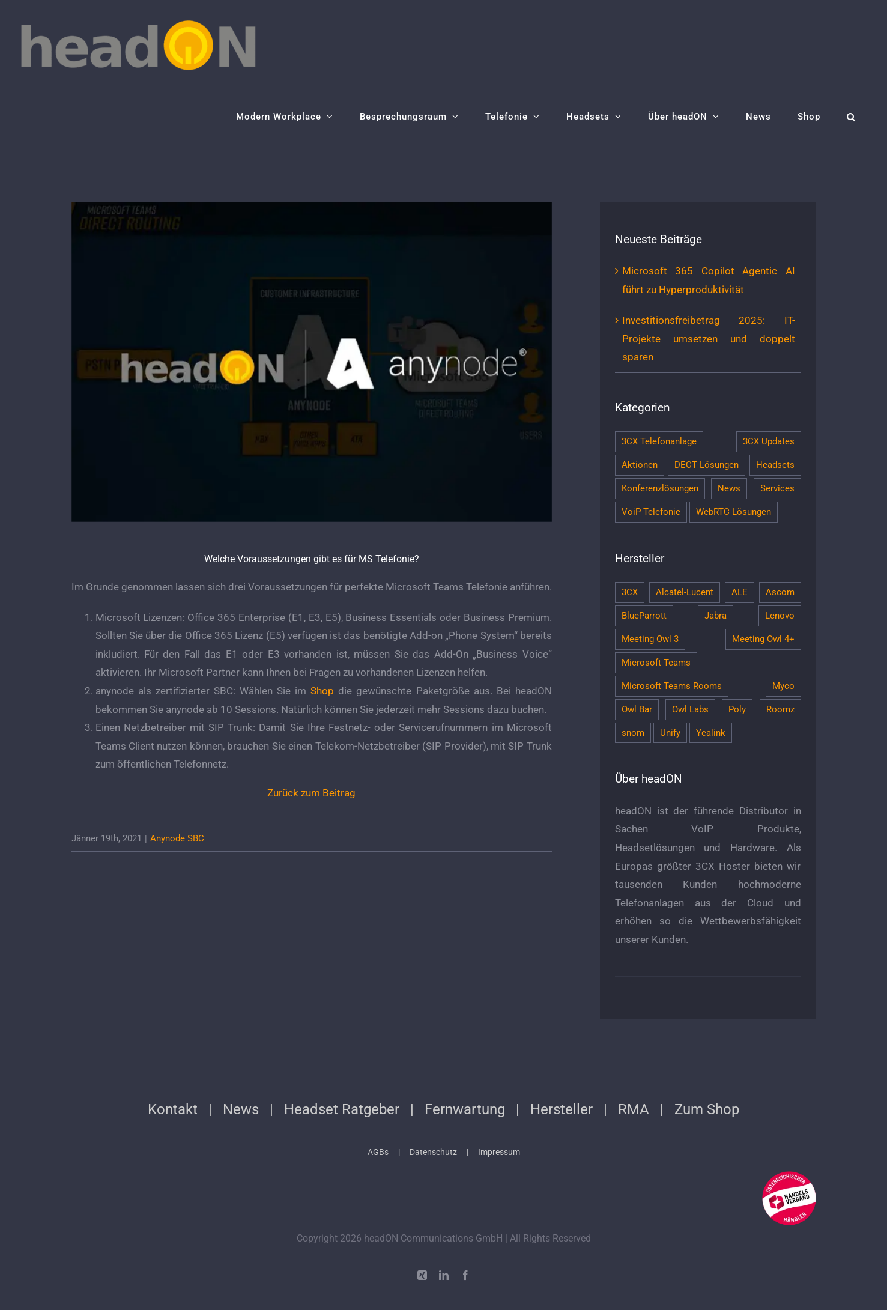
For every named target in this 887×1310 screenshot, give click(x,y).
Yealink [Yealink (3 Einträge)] (710, 732)
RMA (633, 1109)
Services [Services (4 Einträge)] (777, 488)
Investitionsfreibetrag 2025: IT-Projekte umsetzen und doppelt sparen (708, 338)
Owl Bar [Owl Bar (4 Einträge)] (637, 709)
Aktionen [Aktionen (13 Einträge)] (640, 464)
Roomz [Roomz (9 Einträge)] (780, 709)
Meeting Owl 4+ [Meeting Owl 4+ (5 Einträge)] (763, 639)
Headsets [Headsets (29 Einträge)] (775, 464)
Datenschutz (433, 1152)
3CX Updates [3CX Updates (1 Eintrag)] (769, 441)
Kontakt (173, 1109)
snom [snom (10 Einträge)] (633, 732)
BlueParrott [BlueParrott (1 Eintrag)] (644, 615)
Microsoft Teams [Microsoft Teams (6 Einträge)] (656, 662)
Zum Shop (706, 1109)
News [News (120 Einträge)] (729, 488)
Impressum (499, 1152)
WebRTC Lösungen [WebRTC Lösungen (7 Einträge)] (733, 511)
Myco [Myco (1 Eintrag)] (783, 686)
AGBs (378, 1152)
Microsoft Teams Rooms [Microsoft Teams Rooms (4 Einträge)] (672, 686)
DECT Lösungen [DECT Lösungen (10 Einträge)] (706, 464)
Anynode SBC (177, 838)
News (241, 1109)
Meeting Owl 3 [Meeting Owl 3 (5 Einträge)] (650, 639)
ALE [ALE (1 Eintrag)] (739, 592)
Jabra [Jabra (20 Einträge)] (715, 615)
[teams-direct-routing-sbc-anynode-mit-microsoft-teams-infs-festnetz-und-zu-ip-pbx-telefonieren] (311, 362)
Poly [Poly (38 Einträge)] (737, 709)
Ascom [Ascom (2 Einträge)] (780, 592)
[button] (851, 116)
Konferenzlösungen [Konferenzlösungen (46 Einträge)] (660, 488)
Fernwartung (465, 1109)
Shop (322, 691)
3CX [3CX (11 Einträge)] (630, 592)
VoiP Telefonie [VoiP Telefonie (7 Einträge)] (651, 511)
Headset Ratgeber (341, 1109)
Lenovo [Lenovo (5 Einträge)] (780, 615)
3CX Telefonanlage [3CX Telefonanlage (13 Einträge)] (659, 441)
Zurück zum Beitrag (311, 793)
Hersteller (561, 1109)
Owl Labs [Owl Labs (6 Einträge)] (690, 709)
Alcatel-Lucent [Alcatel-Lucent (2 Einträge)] (684, 592)
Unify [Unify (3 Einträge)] (670, 732)
